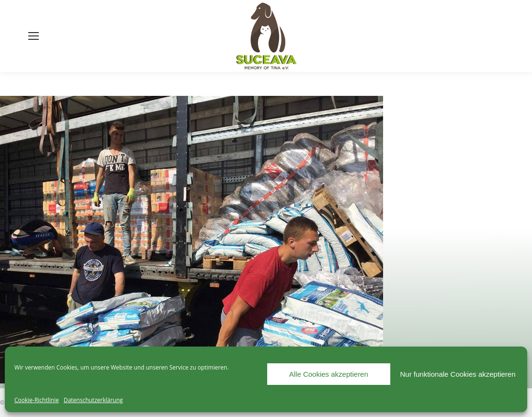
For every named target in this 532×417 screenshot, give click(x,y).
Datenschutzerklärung (93, 400)
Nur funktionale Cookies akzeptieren (458, 374)
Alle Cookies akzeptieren (328, 374)
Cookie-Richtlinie (36, 400)
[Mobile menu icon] (33, 36)
